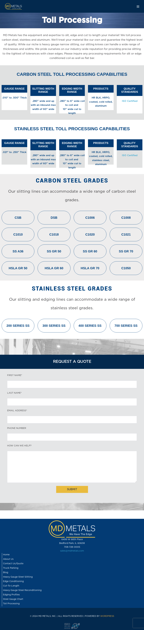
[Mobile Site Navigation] (138, 6)
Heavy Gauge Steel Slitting (18, 577)
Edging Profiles (11, 595)
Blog (5, 572)
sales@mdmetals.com (72, 551)
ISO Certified (129, 101)
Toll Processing (11, 604)
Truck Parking (10, 568)
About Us (8, 559)
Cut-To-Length (11, 586)
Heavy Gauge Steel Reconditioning (22, 590)
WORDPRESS (107, 616)
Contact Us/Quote (13, 563)
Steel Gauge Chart (13, 599)
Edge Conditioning (13, 581)
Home (6, 555)
